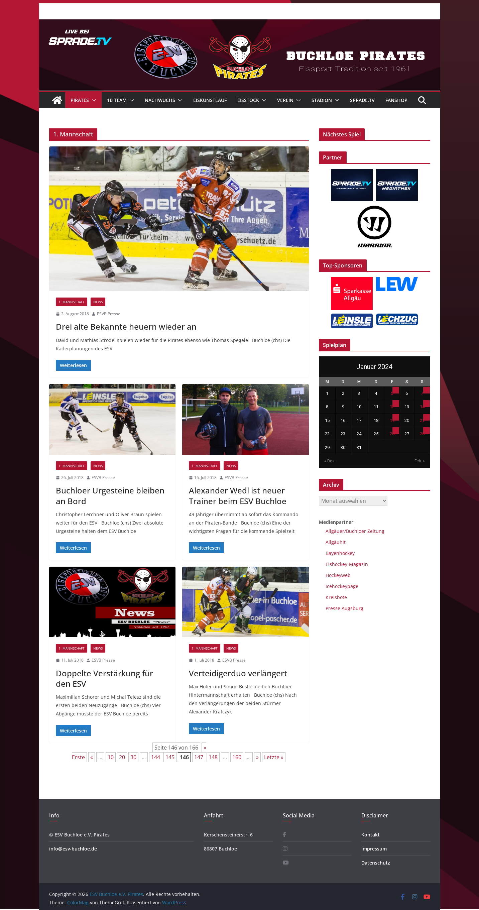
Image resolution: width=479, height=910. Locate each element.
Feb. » (419, 461)
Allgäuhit (336, 542)
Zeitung (375, 531)
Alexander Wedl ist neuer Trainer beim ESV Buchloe (237, 495)
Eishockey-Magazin (347, 564)
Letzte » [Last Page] (273, 757)
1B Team (117, 100)
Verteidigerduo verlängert (238, 673)
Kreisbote (336, 597)
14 (422, 406)
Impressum (374, 848)
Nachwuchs (160, 100)
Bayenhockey (340, 553)
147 (198, 757)
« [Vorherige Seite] (91, 757)
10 (111, 757)
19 (392, 420)
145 (169, 757)
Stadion (322, 100)
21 (422, 420)
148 (213, 757)
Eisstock (248, 100)
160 (236, 757)
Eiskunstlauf (210, 100)
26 (392, 433)
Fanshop (396, 100)
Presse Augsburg (344, 608)
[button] (92, 100)
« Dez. (330, 461)
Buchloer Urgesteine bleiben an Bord (110, 495)
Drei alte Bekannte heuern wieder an (126, 326)
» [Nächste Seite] (257, 757)
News (98, 302)
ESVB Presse (108, 314)
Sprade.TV (362, 100)
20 (122, 757)
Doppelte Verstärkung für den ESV (104, 678)
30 (133, 757)
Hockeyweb (338, 575)
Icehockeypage (342, 586)
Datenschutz (375, 863)
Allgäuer (335, 531)
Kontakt (370, 834)
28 (422, 433)
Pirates (80, 100)
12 (392, 406)
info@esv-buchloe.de (73, 848)
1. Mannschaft (71, 302)
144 (155, 757)
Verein (285, 100)
